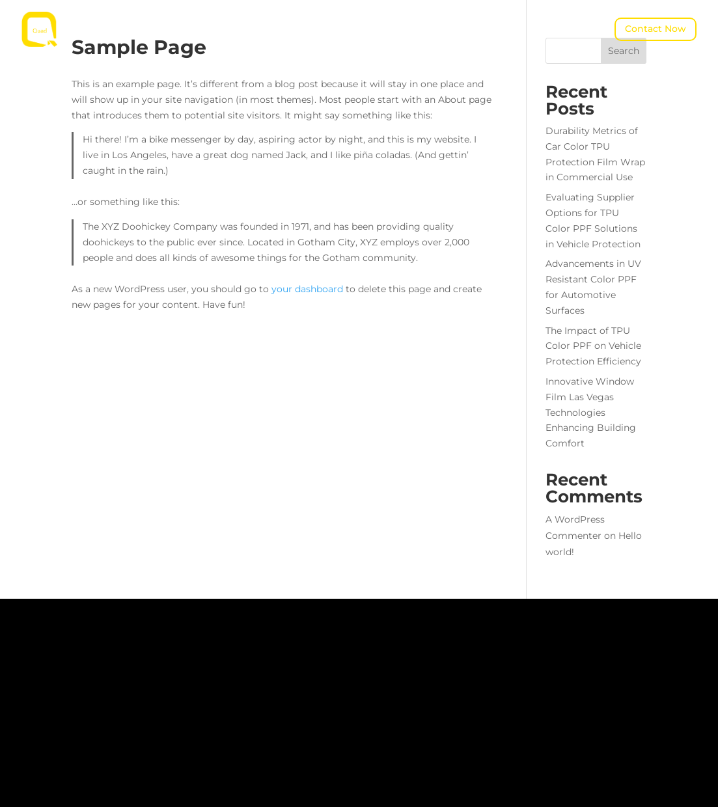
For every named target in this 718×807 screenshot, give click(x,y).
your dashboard (307, 289)
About (238, 20)
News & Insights (395, 20)
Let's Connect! (56, 765)
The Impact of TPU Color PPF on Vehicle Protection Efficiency (593, 346)
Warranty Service (423, 39)
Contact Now (655, 28)
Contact (475, 20)
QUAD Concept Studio (307, 39)
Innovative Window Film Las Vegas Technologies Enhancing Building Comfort (590, 412)
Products (299, 20)
